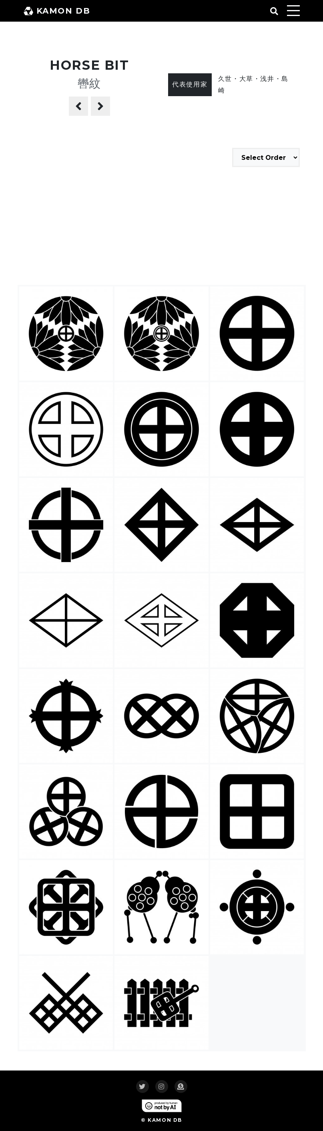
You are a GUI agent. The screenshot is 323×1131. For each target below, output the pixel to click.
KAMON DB (57, 11)
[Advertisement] (162, 227)
